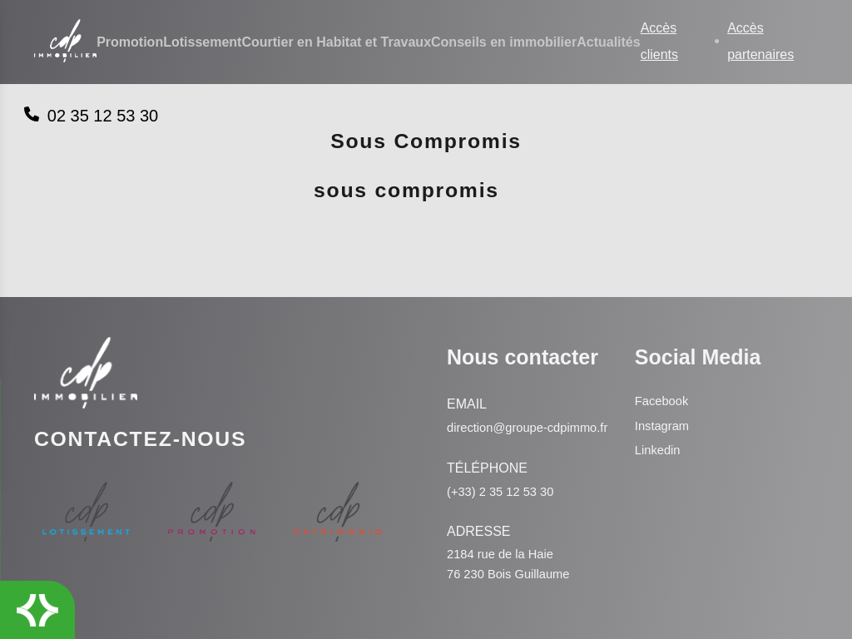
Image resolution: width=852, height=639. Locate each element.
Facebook (663, 379)
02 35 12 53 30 (91, 115)
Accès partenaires (760, 42)
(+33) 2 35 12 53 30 (502, 490)
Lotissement (202, 43)
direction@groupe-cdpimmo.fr (499, 416)
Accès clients (659, 42)
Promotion (130, 43)
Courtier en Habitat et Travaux (336, 43)
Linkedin (658, 428)
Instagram (663, 404)
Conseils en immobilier (504, 43)
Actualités (608, 43)
